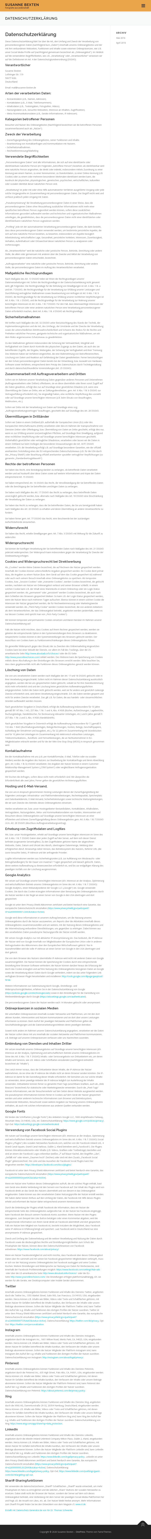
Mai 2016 (120, 37)
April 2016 (121, 42)
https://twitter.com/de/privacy (84, 1320)
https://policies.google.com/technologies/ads (28, 992)
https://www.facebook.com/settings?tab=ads (78, 1269)
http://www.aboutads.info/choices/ (42, 653)
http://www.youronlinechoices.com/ (22, 657)
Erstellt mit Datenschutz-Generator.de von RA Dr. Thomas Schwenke (38, 1510)
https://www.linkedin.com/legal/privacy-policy (27, 1471)
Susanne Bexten (22, 5)
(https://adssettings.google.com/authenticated (62, 996)
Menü (143, 5)
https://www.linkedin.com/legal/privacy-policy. (63, 1456)
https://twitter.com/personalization (27, 1324)
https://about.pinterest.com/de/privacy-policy (63, 1390)
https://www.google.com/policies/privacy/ (83, 1120)
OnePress (80, 1531)
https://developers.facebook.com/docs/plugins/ (48, 1164)
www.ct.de (81, 1504)
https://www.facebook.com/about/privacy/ (38, 1249)
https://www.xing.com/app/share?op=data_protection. (36, 1423)
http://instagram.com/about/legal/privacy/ (63, 1357)
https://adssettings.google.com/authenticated (36, 1124)
